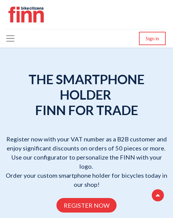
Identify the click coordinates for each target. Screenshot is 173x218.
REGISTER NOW (87, 205)
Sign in (152, 38)
